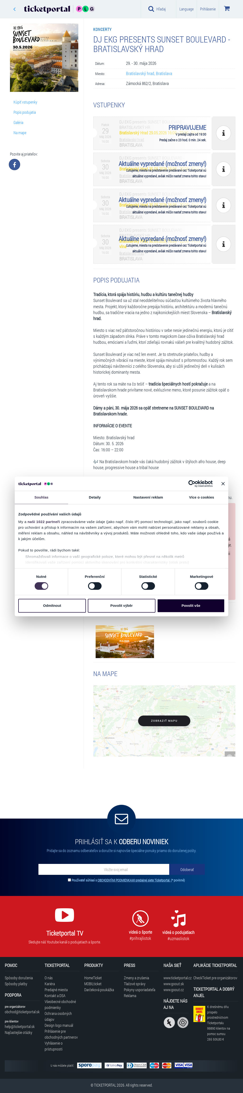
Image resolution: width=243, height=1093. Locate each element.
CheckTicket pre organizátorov (215, 977)
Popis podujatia (25, 112)
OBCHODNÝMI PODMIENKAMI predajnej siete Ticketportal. (134, 880)
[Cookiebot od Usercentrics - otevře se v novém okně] (192, 483)
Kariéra (50, 983)
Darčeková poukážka (99, 989)
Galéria (18, 122)
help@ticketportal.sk (20, 1026)
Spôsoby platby (16, 983)
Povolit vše (191, 606)
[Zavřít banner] (223, 483)
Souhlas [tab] (41, 497)
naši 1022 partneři (44, 522)
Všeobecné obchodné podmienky (60, 1004)
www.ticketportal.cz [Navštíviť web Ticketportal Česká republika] (176, 977)
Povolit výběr (121, 606)
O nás (49, 977)
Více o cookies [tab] (201, 497)
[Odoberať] (187, 869)
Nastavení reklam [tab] (148, 497)
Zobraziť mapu (164, 720)
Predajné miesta (56, 989)
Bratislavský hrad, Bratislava (149, 73)
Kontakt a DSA (55, 995)
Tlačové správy (134, 983)
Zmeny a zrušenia (136, 977)
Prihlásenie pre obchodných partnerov (61, 1034)
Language (186, 8)
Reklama (130, 995)
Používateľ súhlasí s (128, 880)
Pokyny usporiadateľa (139, 989)
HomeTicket (93, 977)
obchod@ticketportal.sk (22, 1011)
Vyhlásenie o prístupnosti (54, 1046)
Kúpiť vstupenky (25, 101)
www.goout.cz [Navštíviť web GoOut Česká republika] (174, 989)
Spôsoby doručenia (19, 977)
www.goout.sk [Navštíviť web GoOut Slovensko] (174, 983)
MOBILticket (93, 983)
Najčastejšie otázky (18, 1032)
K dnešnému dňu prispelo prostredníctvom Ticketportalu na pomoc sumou (218, 1022)
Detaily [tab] (95, 497)
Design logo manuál (59, 1025)
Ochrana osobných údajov (58, 1016)
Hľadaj (157, 9)
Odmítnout (52, 606)
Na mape (20, 132)
